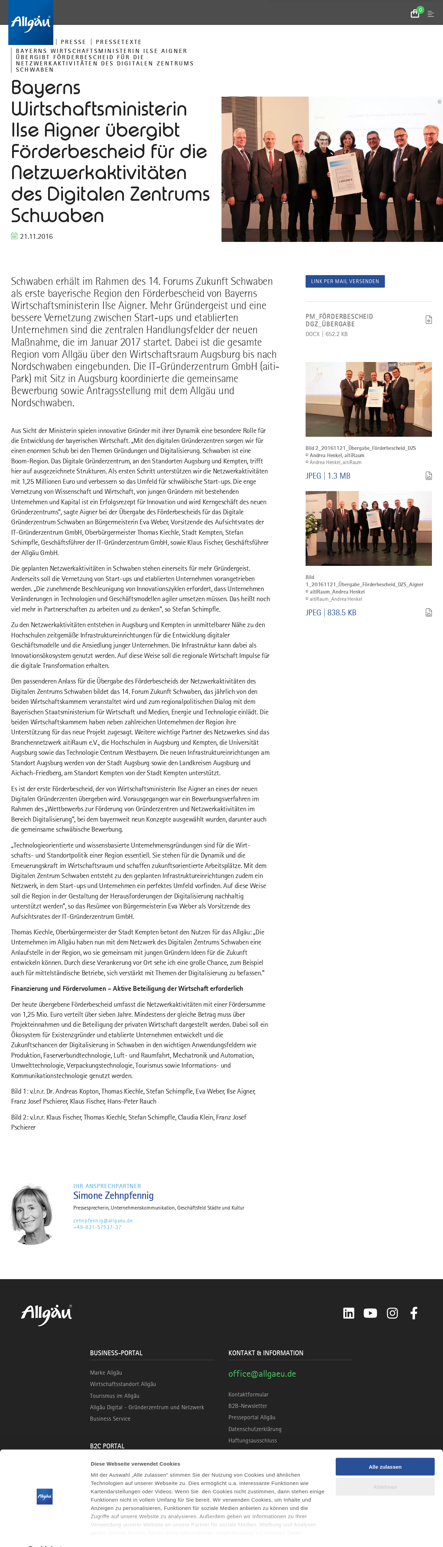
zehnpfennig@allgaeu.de (103, 1221)
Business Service (110, 1418)
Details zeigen (108, 1533)
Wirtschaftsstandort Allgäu (123, 1384)
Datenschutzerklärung (255, 1429)
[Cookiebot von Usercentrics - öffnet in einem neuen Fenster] (45, 1533)
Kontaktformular (248, 1394)
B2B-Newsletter (247, 1405)
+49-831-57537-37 (97, 1227)
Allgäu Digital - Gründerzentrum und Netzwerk (147, 1407)
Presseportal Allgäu (251, 1417)
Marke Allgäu (106, 1372)
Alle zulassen (385, 1449)
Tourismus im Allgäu (114, 1395)
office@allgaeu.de (262, 1373)
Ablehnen (385, 1469)
